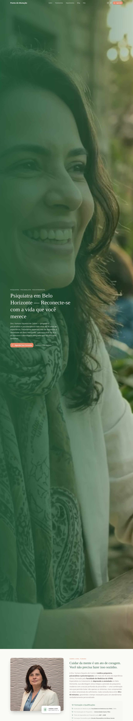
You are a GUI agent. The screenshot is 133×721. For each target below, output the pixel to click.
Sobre (50, 3)
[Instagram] (108, 3)
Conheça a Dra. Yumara (44, 345)
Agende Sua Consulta (22, 345)
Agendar (118, 3)
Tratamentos (59, 3)
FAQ (84, 3)
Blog (78, 3)
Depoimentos (70, 3)
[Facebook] (111, 3)
